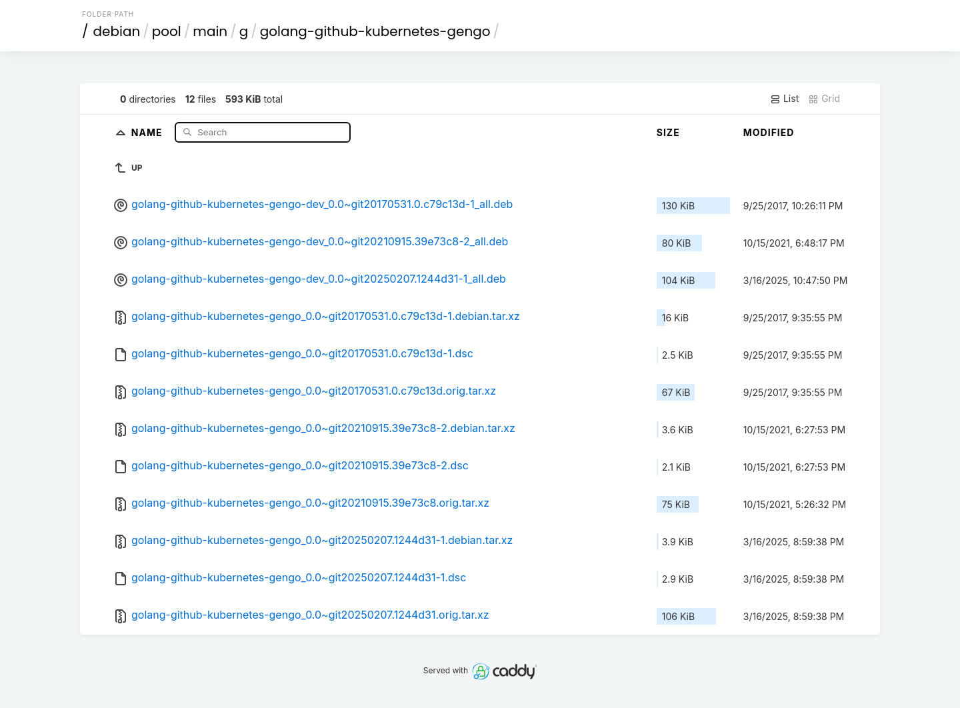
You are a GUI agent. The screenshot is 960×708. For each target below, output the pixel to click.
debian (117, 31)
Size (668, 132)
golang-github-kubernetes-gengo (375, 31)
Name (148, 131)
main (210, 31)
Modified (769, 132)
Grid (824, 99)
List (784, 99)
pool (166, 31)
